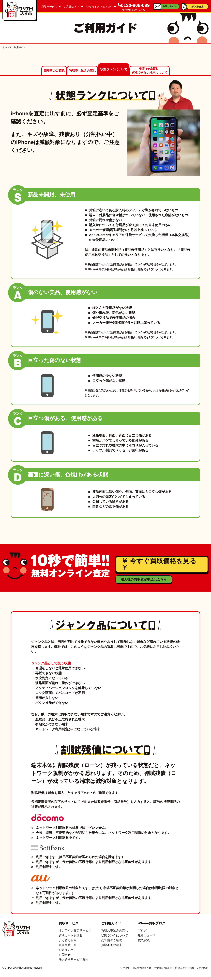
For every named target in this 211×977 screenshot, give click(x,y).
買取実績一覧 (67, 945)
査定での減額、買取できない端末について (149, 71)
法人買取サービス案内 (73, 959)
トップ (5, 47)
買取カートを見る (70, 935)
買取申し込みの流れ (82, 71)
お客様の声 (66, 950)
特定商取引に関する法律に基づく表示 (174, 968)
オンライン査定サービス (75, 930)
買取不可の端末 (111, 945)
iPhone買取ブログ (151, 923)
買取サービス (50, 6)
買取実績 (144, 940)
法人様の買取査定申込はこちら (144, 579)
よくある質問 (67, 940)
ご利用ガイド (73, 6)
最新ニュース (147, 935)
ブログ (142, 930)
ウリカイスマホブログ (101, 6)
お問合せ (65, 954)
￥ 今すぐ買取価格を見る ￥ (158, 564)
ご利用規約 (203, 968)
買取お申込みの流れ (114, 930)
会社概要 (124, 968)
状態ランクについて (113, 69)
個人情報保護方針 (142, 968)
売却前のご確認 (54, 71)
